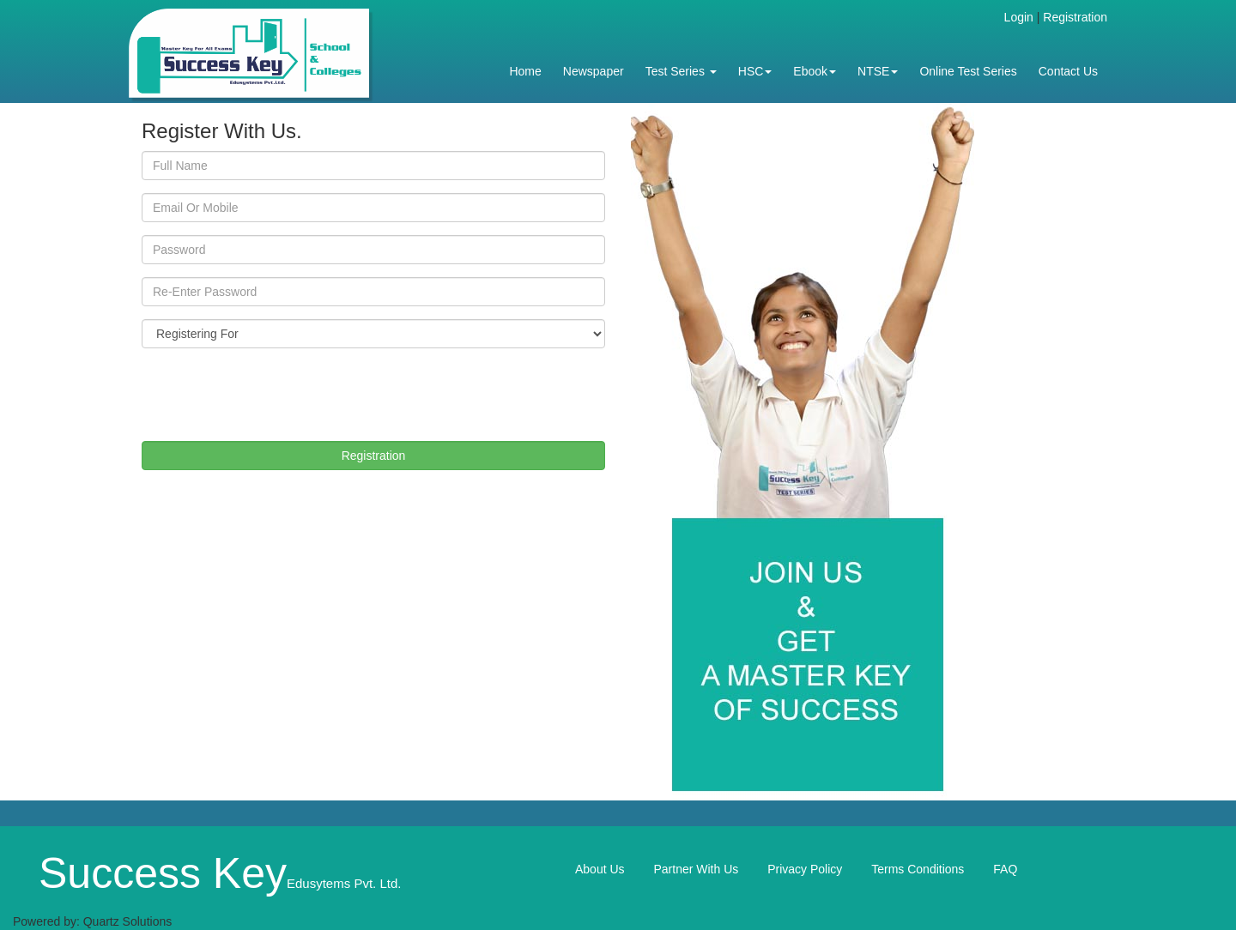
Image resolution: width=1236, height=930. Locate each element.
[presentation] (272, 394)
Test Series (681, 71)
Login (1018, 17)
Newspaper (593, 71)
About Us (600, 869)
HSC (755, 71)
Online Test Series (967, 71)
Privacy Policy (804, 869)
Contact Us (1068, 71)
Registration (1075, 17)
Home (525, 71)
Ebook (814, 71)
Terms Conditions (917, 869)
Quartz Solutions (128, 921)
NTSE (877, 71)
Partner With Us (695, 869)
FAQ (1005, 869)
